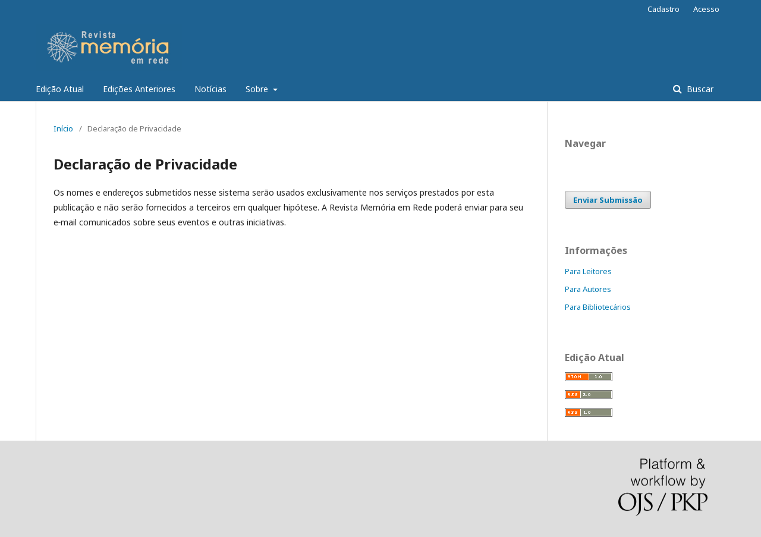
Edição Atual (60, 89)
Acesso (706, 9)
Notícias (210, 89)
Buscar (698, 89)
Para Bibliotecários (598, 307)
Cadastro (663, 9)
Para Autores (588, 289)
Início (63, 128)
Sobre (258, 89)
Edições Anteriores (139, 89)
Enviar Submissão (608, 199)
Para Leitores (588, 271)
